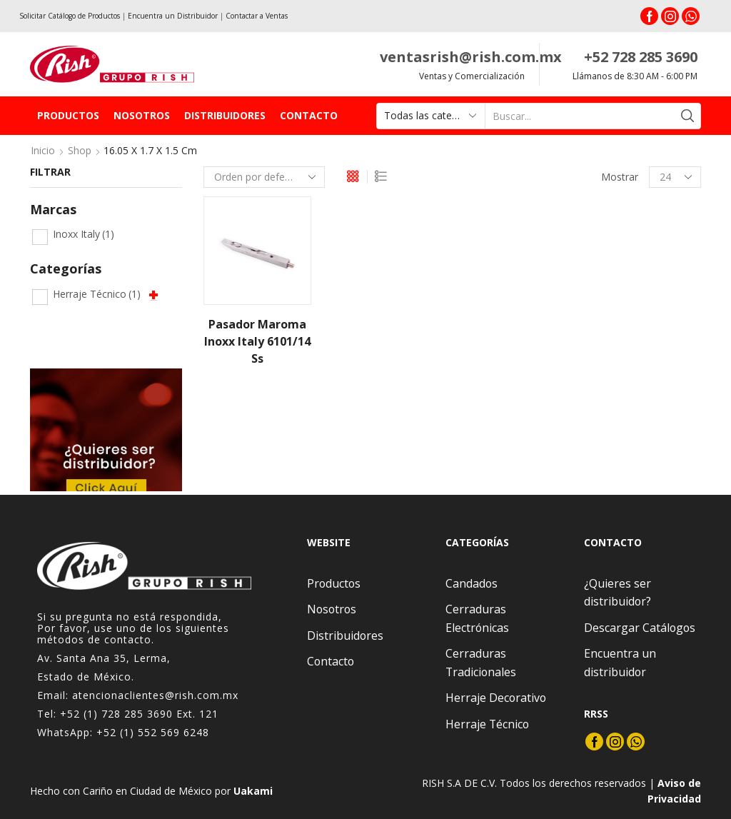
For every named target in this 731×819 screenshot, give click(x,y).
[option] (106, 429)
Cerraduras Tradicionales (480, 662)
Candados (471, 583)
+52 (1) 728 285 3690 (116, 713)
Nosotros (142, 115)
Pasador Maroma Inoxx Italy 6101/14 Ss (257, 341)
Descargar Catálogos (639, 627)
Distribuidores (225, 115)
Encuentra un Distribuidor (173, 16)
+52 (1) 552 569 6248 (152, 732)
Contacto (309, 115)
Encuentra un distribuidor (620, 662)
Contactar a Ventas (257, 16)
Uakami (253, 791)
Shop (79, 150)
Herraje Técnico (97, 294)
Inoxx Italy (83, 234)
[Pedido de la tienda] (264, 177)
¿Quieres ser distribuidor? (617, 593)
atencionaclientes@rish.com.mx (155, 695)
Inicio (43, 150)
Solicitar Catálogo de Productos (69, 16)
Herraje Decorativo (495, 697)
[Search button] (687, 116)
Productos (68, 115)
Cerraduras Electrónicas (477, 618)
